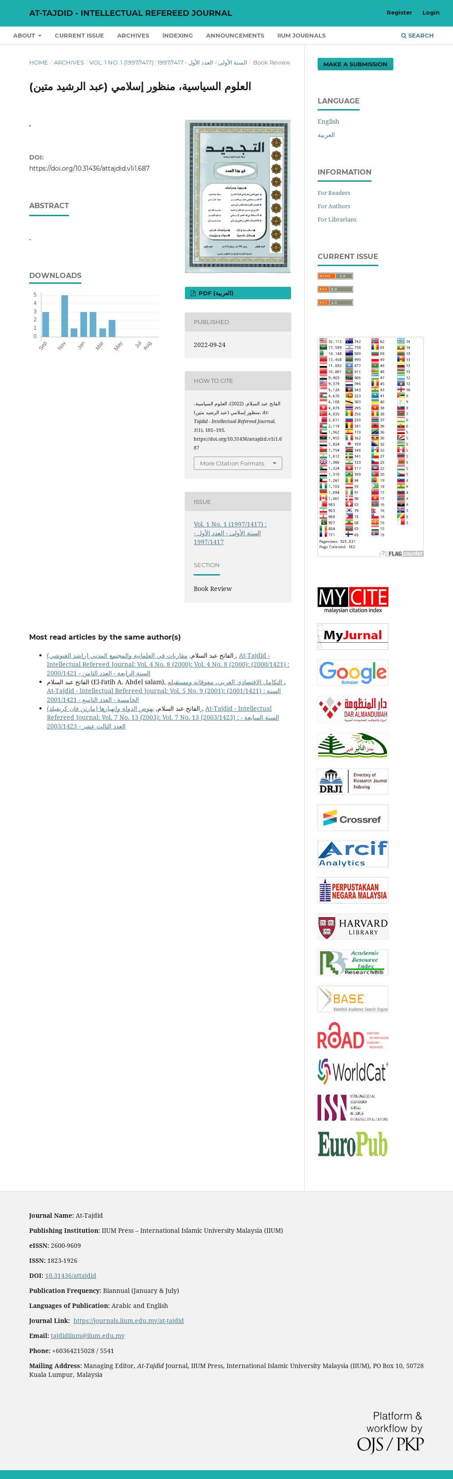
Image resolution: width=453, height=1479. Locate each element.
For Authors (334, 206)
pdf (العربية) (215, 293)
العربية (326, 134)
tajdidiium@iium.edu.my (88, 1335)
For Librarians (337, 219)
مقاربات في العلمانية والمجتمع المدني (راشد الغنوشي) (141, 655)
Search (417, 35)
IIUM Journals (301, 35)
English (328, 121)
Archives (133, 35)
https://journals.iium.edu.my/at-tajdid (128, 1320)
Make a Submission (355, 64)
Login (431, 12)
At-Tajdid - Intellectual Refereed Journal (130, 13)
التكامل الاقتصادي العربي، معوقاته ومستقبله (226, 682)
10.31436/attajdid (70, 1275)
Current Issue (79, 35)
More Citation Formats (232, 463)
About (25, 35)
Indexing (177, 35)
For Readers (334, 193)
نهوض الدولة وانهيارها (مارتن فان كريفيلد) (124, 708)
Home (38, 62)
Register (399, 12)
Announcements (235, 35)
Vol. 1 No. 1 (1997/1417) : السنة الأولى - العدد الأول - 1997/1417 (168, 62)
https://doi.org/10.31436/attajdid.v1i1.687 (89, 168)
